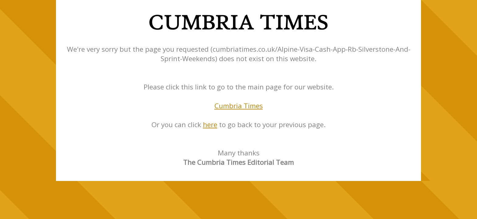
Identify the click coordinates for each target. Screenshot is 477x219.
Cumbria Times (238, 105)
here (210, 124)
